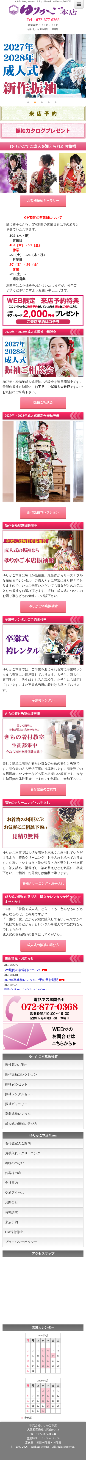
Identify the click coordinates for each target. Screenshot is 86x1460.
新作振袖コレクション (43, 512)
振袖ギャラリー (16, 1104)
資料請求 (11, 1212)
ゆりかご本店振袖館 (43, 606)
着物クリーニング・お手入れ (43, 883)
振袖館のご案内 (16, 1064)
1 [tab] (29, 101)
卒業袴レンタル (43, 700)
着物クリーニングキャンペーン (26, 989)
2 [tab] (36, 101)
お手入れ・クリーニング (22, 1153)
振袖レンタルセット (19, 1094)
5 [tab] (57, 101)
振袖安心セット (16, 1084)
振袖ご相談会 (43, 402)
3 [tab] (43, 101)
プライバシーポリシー (21, 1242)
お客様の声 (13, 1173)
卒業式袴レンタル (18, 1114)
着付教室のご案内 (43, 789)
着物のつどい (14, 1163)
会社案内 (11, 1183)
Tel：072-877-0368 (43, 20)
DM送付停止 (14, 1232)
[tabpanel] (43, 66)
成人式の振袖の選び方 (43, 945)
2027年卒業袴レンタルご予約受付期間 (31, 980)
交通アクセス (14, 1192)
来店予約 (11, 1222)
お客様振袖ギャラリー (43, 200)
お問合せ (11, 1202)
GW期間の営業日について (22, 970)
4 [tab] (50, 101)
